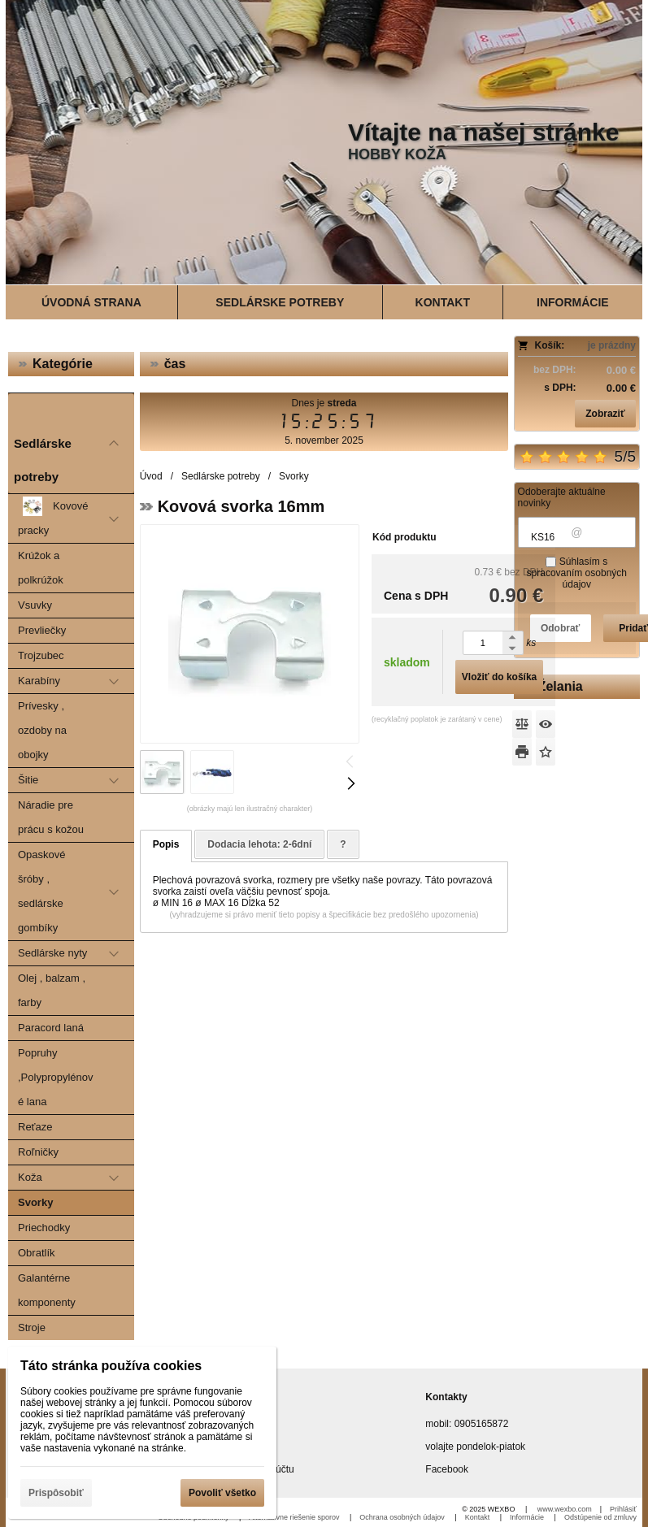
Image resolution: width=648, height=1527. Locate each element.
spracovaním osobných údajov (577, 578)
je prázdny (612, 345)
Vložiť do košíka (498, 677)
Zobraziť (604, 413)
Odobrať (560, 628)
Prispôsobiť (56, 1493)
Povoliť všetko (222, 1493)
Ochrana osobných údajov (402, 1517)
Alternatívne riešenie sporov (295, 1517)
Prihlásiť (623, 1509)
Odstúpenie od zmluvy (600, 1517)
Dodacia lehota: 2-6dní (259, 844)
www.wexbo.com (564, 1509)
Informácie (528, 1517)
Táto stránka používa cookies (111, 1366)
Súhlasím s (577, 573)
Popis (166, 844)
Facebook (446, 1469)
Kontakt (478, 1517)
